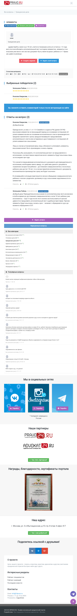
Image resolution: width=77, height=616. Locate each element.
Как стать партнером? (38, 460)
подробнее (20, 598)
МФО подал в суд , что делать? (14, 368)
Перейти (14, 408)
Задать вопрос (38, 220)
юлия (11, 38)
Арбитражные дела (11, 246)
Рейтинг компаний (14, 580)
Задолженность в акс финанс (14, 349)
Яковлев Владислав (20, 96)
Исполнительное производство (14, 252)
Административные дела (13, 243)
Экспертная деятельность (13, 258)
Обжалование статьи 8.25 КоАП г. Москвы (17, 359)
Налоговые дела (10, 249)
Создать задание (28, 61)
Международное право (12, 255)
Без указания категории (12, 235)
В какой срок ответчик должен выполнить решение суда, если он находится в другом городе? (31, 317)
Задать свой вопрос (48, 61)
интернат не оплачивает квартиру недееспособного (20, 298)
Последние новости (14, 583)
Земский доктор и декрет (13, 308)
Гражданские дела (22, 12)
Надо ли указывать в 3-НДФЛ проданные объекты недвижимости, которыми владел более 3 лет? (32, 340)
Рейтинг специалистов (15, 577)
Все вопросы (8, 12)
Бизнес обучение (10, 261)
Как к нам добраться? (38, 533)
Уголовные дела (10, 238)
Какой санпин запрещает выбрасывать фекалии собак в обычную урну (25, 279)
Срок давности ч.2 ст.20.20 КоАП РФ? (16, 289)
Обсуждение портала (11, 266)
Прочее (8, 263)
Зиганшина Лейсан (19, 88)
